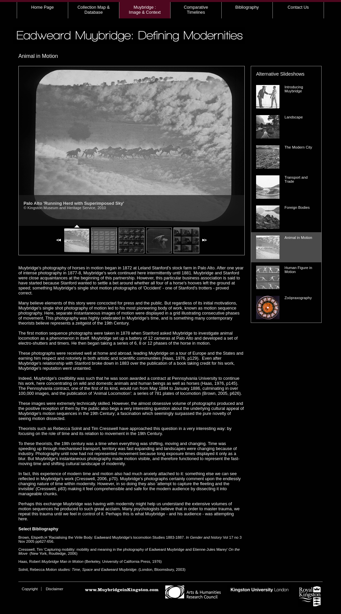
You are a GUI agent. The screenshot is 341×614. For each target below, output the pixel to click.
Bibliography (247, 7)
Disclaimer (54, 589)
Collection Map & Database (94, 10)
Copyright (30, 589)
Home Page (42, 7)
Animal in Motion (38, 56)
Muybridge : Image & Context (144, 10)
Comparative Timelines (196, 10)
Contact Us (298, 7)
